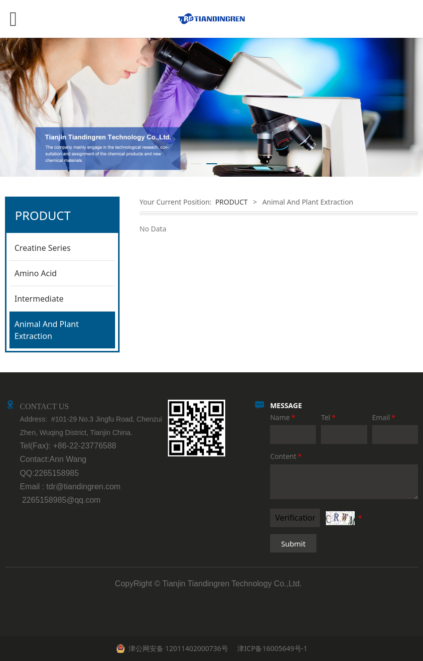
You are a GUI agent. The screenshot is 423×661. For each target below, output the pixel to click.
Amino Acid (35, 273)
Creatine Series (42, 247)
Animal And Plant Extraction (46, 330)
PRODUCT (231, 202)
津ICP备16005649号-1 (271, 648)
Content (286, 456)
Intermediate (38, 298)
